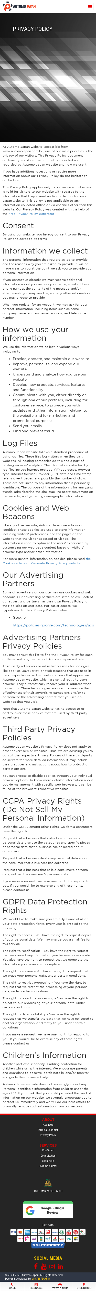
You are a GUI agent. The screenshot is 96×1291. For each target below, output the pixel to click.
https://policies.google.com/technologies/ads (53, 625)
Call (12, 1286)
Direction (84, 1286)
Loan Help (48, 1160)
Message (36, 1286)
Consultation (48, 1155)
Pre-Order (48, 1150)
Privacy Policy (48, 1135)
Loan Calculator (48, 1166)
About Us (48, 1124)
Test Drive (60, 1286)
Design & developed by (27, 1279)
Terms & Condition (48, 1130)
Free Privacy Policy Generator (31, 213)
